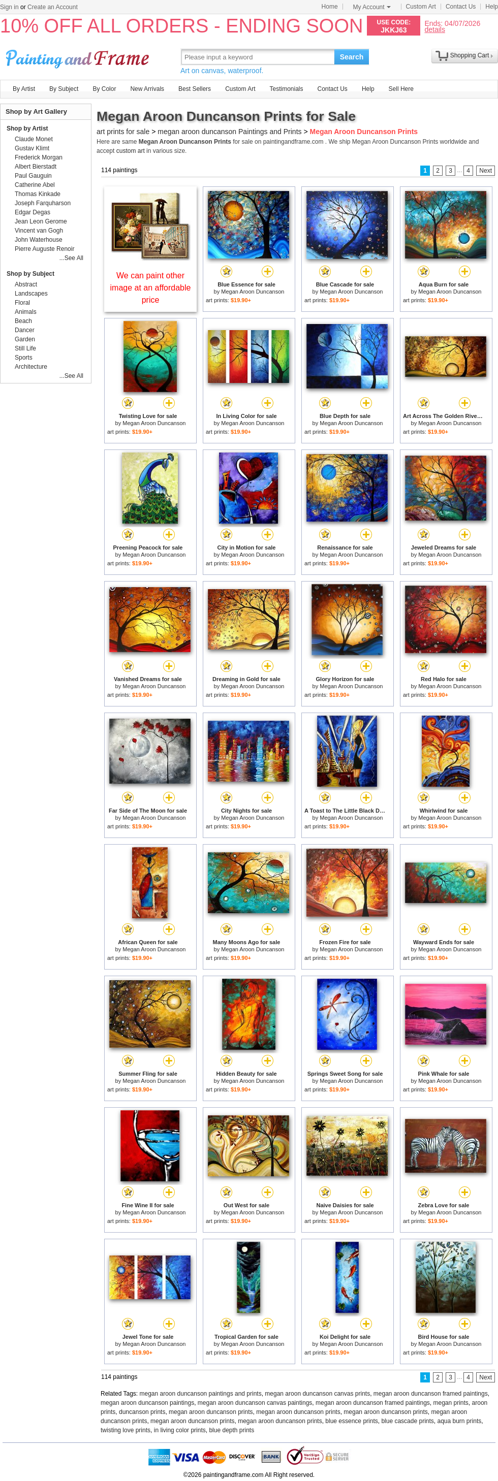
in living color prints (180, 1430)
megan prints (450, 1402)
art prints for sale (123, 131)
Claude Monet (34, 139)
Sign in (9, 7)
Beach (23, 321)
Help (491, 6)
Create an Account (52, 7)
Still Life (25, 348)
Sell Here (401, 88)
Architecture (31, 366)
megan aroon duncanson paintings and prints (201, 1393)
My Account (372, 7)
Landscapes (31, 293)
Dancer (25, 330)
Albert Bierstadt (35, 166)
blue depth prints (231, 1430)
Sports (24, 357)
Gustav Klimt (32, 148)
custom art (130, 150)
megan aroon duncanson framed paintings (431, 1393)
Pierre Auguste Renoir (44, 248)
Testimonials (286, 88)
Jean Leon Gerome (41, 221)
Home (330, 6)
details (434, 29)
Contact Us (461, 6)
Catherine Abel (35, 184)
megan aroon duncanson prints (211, 1411)
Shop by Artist (27, 128)
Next (485, 170)
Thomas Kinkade (37, 194)
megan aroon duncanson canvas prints (317, 1393)
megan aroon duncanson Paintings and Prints (229, 131)
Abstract (26, 284)
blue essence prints (351, 1421)
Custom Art (421, 6)
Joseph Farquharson (43, 203)
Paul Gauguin (33, 175)
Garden (25, 339)
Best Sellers (194, 88)
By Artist (24, 88)
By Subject (63, 88)
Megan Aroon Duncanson (252, 291)
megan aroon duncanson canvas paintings (255, 1402)
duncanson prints (142, 1411)
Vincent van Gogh (39, 230)
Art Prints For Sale (79, 56)
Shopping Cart (469, 55)
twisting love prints (125, 1430)
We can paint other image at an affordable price (150, 287)
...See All (71, 258)
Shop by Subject (30, 273)
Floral (22, 302)
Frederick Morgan (39, 157)
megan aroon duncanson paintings (147, 1402)
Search (352, 57)
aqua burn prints (459, 1421)
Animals (26, 311)
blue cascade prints (407, 1421)
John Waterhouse (39, 239)
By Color (104, 88)
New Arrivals (147, 88)
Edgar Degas (32, 212)
